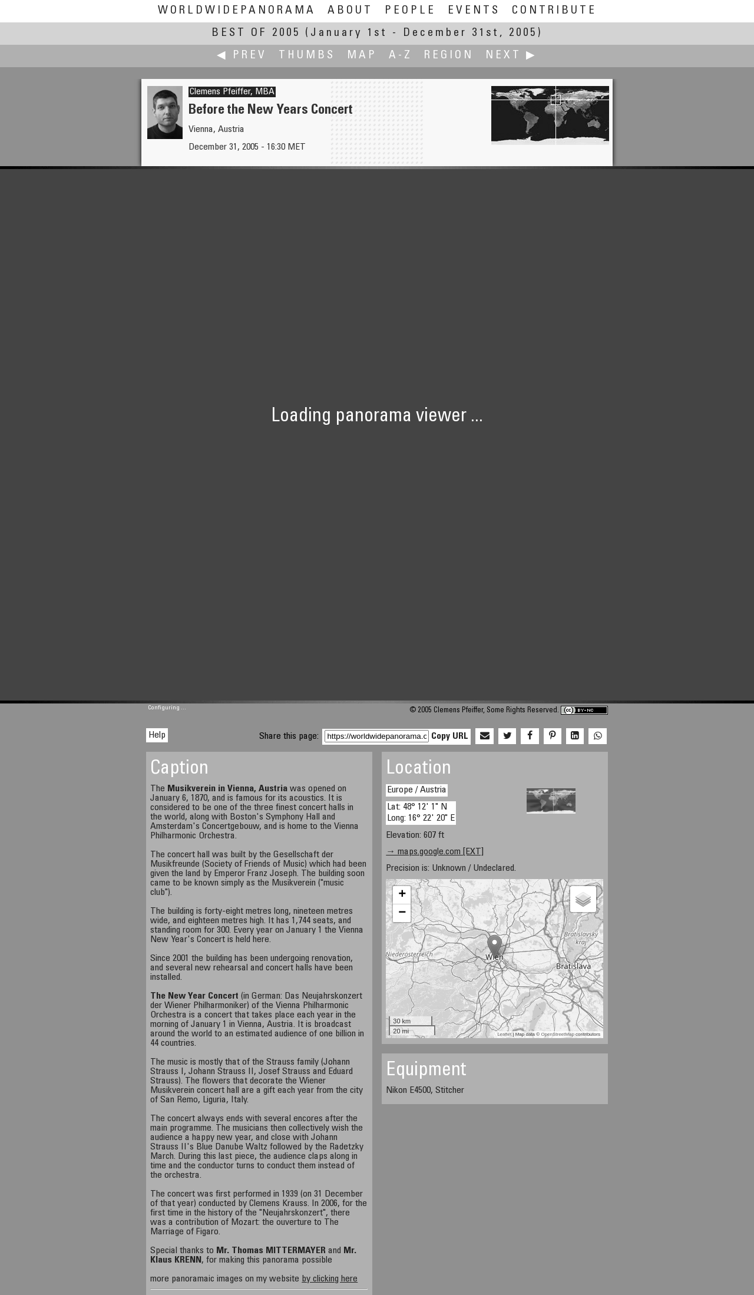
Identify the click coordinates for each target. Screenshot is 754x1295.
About (350, 10)
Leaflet (504, 1034)
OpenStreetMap (557, 1034)
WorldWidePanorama (237, 10)
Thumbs (307, 55)
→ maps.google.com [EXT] (435, 852)
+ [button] (402, 895)
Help (157, 735)
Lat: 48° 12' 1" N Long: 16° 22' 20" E (421, 812)
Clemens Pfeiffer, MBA (232, 92)
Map (362, 55)
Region (449, 55)
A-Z (400, 55)
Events (474, 10)
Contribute (554, 10)
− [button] (402, 913)
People (410, 10)
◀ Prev (242, 55)
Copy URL (449, 736)
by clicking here (330, 1279)
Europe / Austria (417, 790)
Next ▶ (511, 55)
